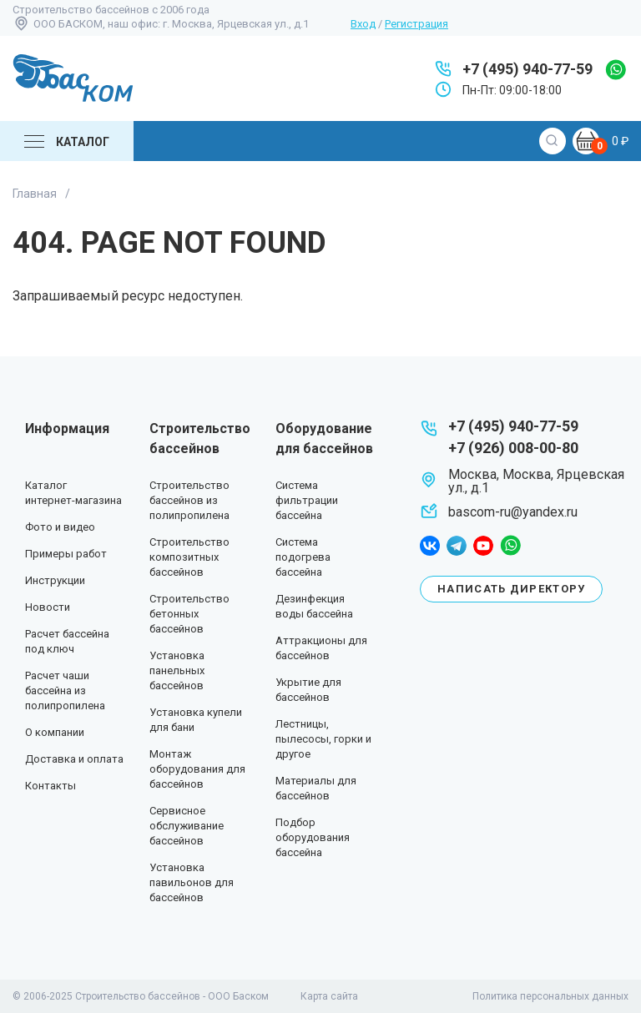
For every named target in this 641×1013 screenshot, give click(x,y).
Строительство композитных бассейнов (189, 557)
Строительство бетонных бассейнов (189, 613)
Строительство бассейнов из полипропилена (189, 500)
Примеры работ (66, 553)
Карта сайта (329, 996)
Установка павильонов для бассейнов (191, 882)
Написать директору (511, 588)
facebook (430, 546)
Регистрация (416, 24)
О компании (54, 732)
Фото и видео (60, 527)
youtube (483, 546)
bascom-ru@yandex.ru (513, 512)
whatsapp (615, 69)
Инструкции (55, 580)
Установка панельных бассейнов (176, 670)
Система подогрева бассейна (303, 557)
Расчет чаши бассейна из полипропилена (65, 690)
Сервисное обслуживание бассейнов (186, 825)
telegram (457, 546)
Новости (47, 607)
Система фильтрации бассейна (306, 500)
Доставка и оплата (74, 759)
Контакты (50, 785)
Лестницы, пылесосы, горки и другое (323, 739)
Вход (363, 24)
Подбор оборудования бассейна (312, 837)
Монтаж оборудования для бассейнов (197, 769)
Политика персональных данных (550, 996)
